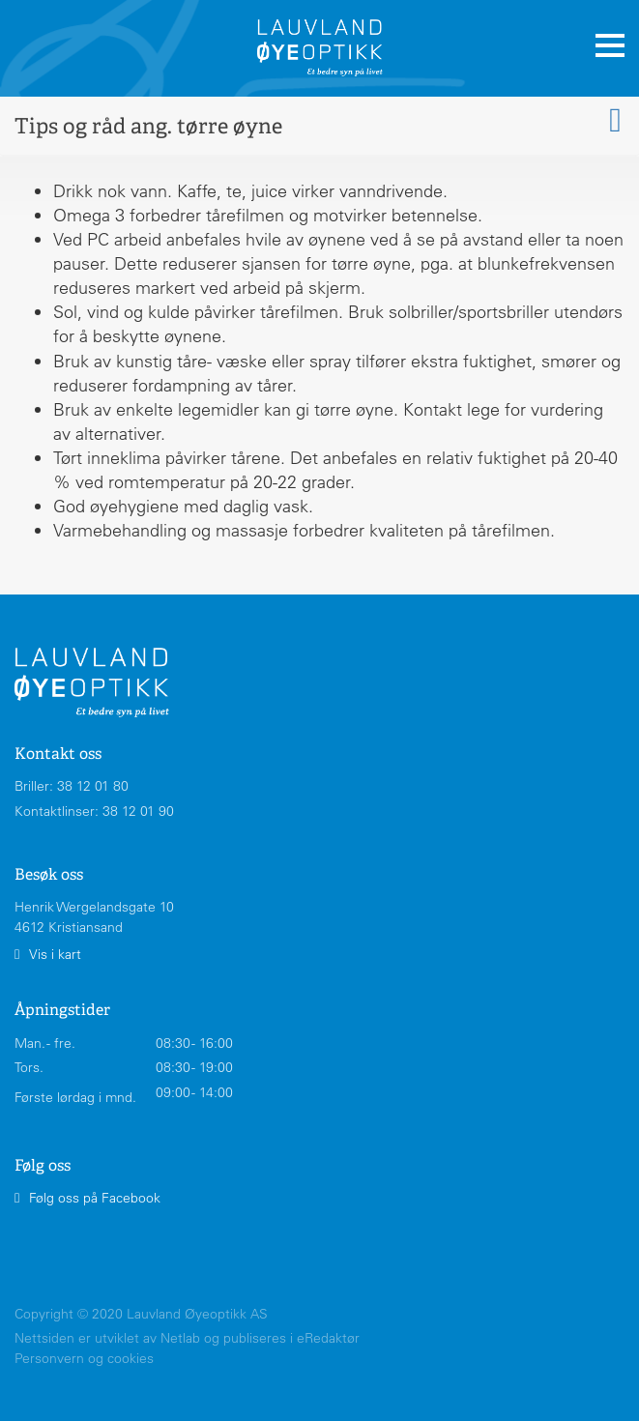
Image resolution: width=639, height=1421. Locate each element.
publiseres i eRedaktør (291, 1338)
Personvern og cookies (84, 1358)
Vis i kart (55, 954)
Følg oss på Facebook (94, 1197)
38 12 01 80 (93, 786)
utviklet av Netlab (147, 1338)
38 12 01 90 (138, 811)
